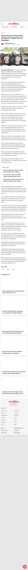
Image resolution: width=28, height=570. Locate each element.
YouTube (16, 405)
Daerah (8, 269)
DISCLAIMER (16, 430)
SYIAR (2, 424)
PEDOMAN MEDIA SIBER (18, 428)
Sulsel (13, 269)
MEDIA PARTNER (17, 432)
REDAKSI (2, 428)
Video (14, 26)
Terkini (22, 26)
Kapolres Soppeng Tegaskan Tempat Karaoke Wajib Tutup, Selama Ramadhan (13, 171)
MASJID (15, 417)
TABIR (15, 424)
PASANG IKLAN (4, 432)
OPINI (15, 420)
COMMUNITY (16, 410)
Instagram (12, 405)
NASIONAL (3, 420)
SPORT (15, 422)
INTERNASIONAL (4, 415)
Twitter (14, 405)
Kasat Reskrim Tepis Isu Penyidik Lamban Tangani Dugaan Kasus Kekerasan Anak (12, 175)
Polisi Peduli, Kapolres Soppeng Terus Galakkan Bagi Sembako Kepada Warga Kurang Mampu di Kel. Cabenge (13, 180)
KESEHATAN (16, 415)
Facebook (10, 405)
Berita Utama (5, 26)
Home (2, 32)
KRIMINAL (3, 417)
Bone (3, 269)
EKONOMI (16, 413)
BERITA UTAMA (4, 410)
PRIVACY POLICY (4, 430)
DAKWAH (3, 413)
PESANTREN (3, 422)
